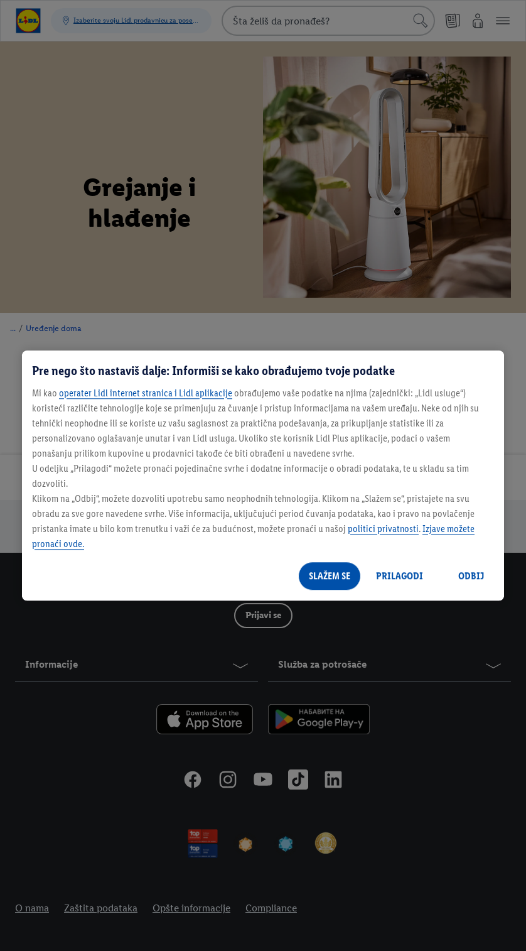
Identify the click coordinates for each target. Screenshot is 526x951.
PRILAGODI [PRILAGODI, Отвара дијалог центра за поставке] (399, 576)
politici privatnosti (383, 529)
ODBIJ (471, 576)
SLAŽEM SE (329, 576)
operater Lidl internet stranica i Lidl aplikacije (145, 393)
